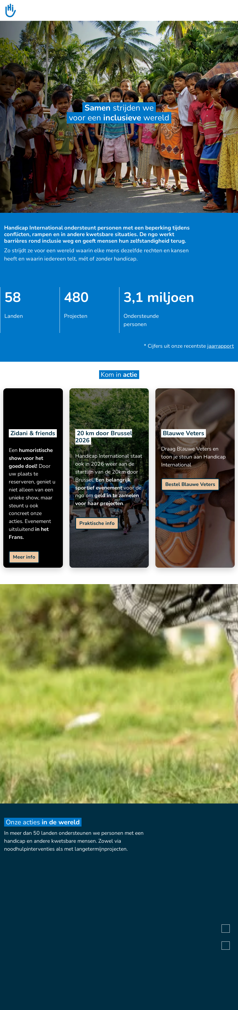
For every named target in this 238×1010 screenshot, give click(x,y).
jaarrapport (220, 346)
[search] (231, 11)
